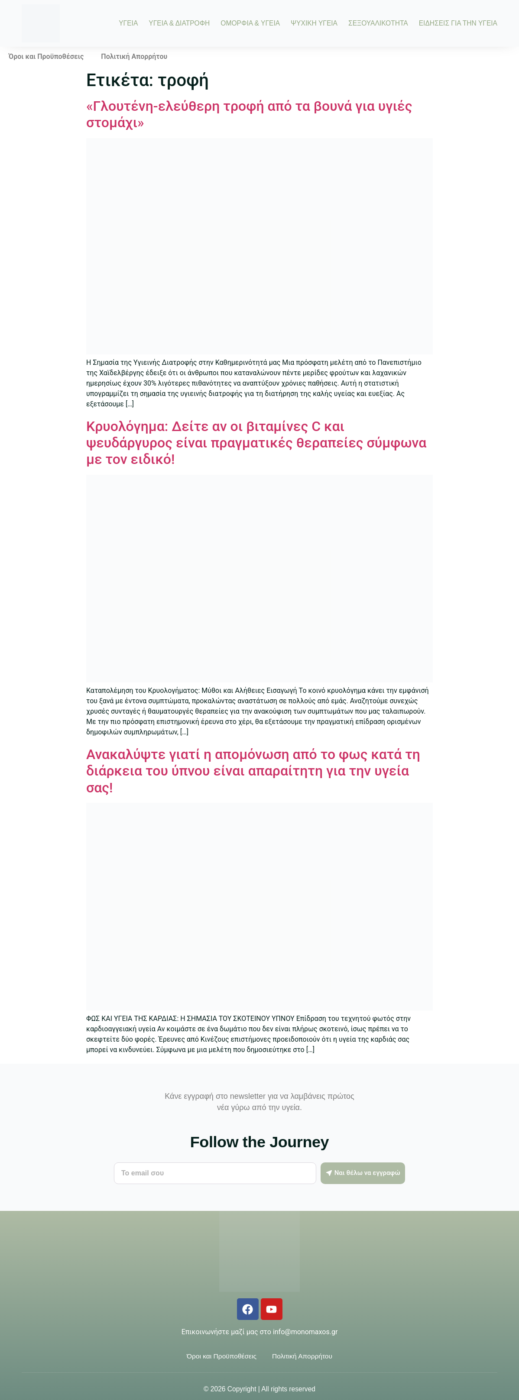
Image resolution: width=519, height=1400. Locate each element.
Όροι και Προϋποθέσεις (46, 56)
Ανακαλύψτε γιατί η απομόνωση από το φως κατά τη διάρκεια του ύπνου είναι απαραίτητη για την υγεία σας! (253, 771)
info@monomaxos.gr (305, 1332)
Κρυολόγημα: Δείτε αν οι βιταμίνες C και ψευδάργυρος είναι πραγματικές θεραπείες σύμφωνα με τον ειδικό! (256, 443)
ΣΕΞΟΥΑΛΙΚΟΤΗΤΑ (378, 23)
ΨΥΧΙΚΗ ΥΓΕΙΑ (314, 23)
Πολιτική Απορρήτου (134, 56)
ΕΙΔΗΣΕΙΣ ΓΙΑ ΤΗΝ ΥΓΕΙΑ (458, 23)
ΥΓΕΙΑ (128, 23)
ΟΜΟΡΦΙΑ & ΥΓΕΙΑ (250, 23)
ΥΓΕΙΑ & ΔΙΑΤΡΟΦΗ (179, 23)
